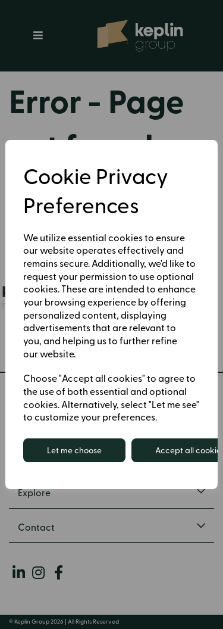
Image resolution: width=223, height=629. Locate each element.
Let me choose (74, 450)
